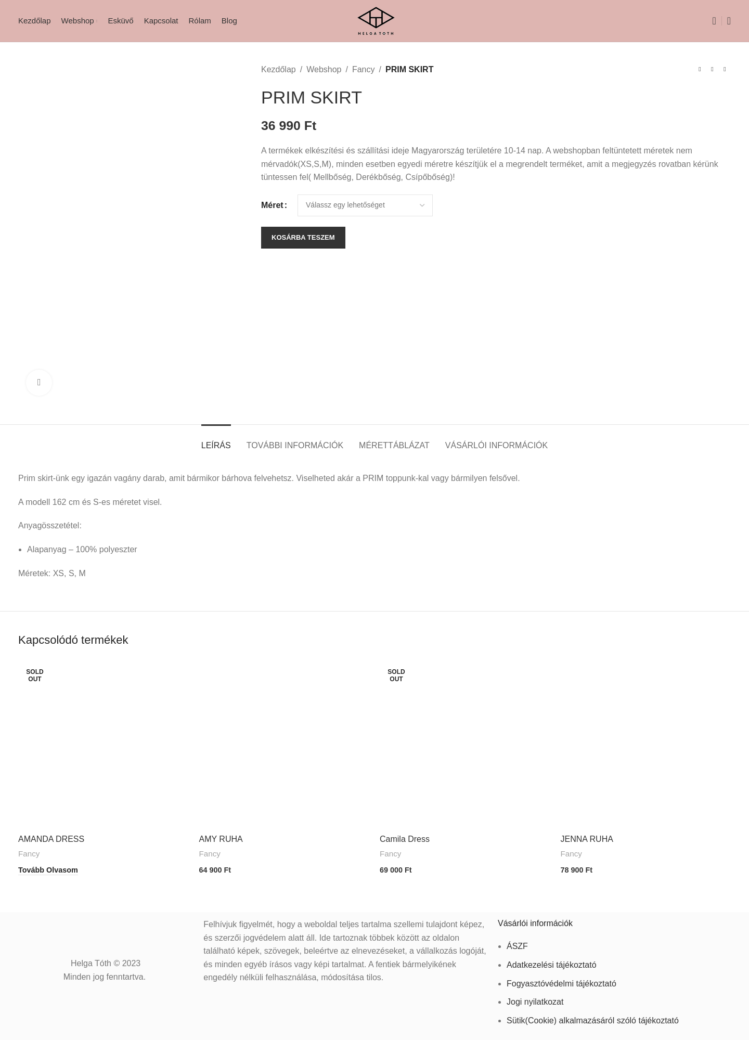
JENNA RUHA (587, 839)
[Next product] (724, 69)
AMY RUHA (221, 839)
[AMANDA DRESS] (103, 744)
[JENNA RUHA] (646, 744)
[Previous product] (699, 69)
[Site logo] (375, 20)
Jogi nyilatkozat (535, 998)
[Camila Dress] (465, 744)
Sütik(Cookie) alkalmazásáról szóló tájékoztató (593, 1016)
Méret (272, 205)
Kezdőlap (278, 69)
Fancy (363, 69)
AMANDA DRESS (51, 839)
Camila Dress (405, 839)
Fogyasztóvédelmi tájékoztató (561, 980)
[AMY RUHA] (284, 744)
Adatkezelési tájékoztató (552, 961)
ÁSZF (517, 943)
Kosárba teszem (303, 237)
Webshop (323, 69)
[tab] (216, 440)
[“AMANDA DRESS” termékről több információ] (48, 868)
